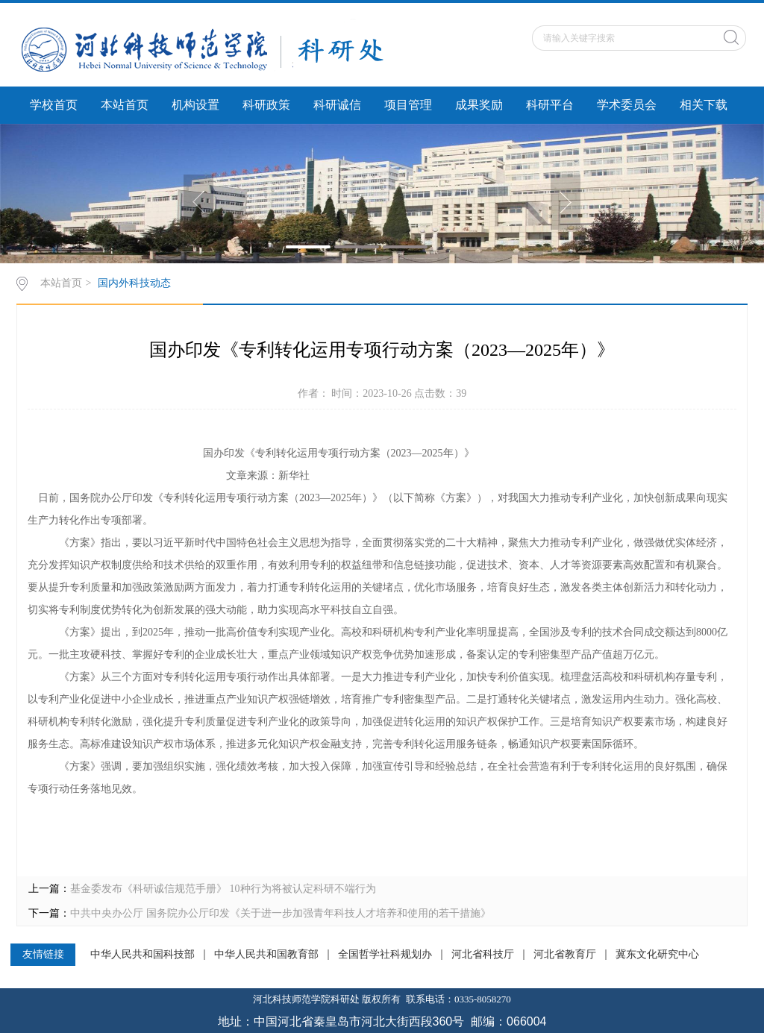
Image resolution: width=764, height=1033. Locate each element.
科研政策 (266, 104)
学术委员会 (627, 104)
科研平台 (550, 104)
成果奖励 (479, 104)
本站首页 (124, 104)
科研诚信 (337, 104)
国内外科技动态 (134, 283)
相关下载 (703, 104)
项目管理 (408, 104)
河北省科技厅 (482, 954)
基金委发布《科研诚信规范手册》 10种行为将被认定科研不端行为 (223, 888)
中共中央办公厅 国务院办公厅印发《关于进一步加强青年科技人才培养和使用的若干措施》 (280, 913)
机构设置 (195, 104)
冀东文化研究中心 (657, 954)
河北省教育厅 (564, 954)
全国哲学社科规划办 (385, 954)
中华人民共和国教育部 (266, 954)
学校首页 (54, 104)
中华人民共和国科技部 (142, 954)
